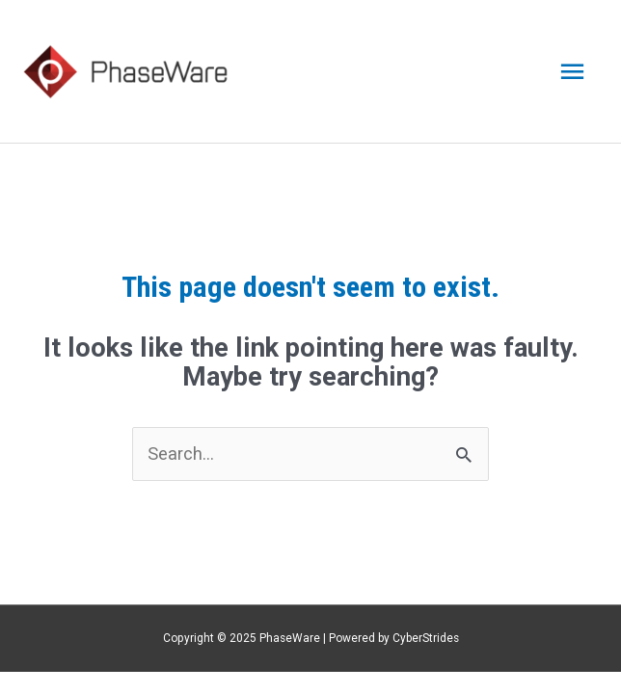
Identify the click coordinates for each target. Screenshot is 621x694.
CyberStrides (425, 638)
